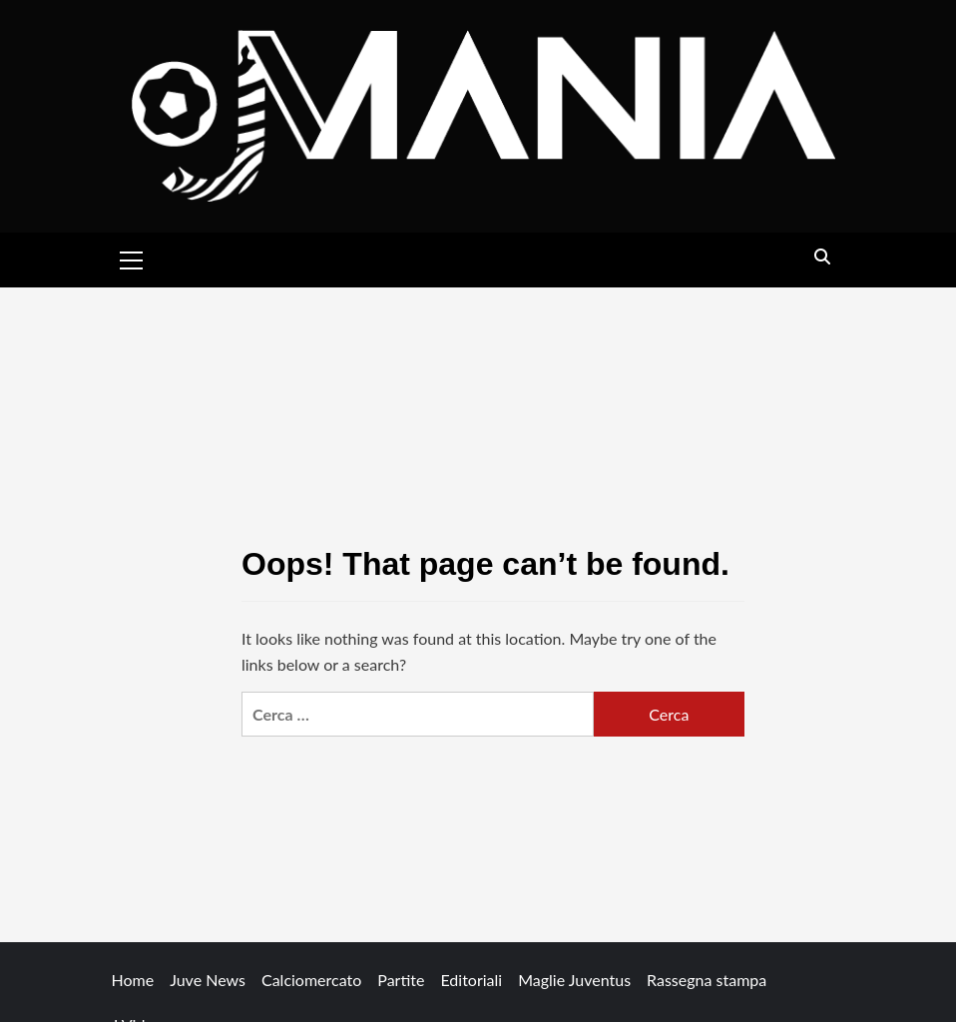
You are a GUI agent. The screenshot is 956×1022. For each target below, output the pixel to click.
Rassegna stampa (706, 979)
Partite (400, 979)
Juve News (207, 979)
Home (133, 979)
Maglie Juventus (574, 979)
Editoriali (471, 979)
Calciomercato (311, 979)
